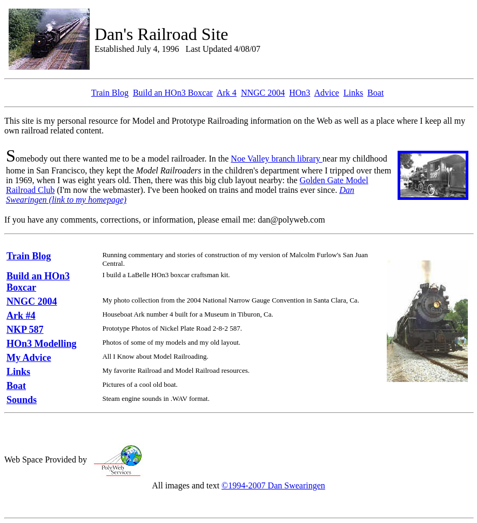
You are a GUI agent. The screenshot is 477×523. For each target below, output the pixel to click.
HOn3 (299, 92)
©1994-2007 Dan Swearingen (273, 485)
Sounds (21, 399)
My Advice (28, 357)
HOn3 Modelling (41, 343)
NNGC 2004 (263, 92)
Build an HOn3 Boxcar (173, 92)
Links (353, 92)
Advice (326, 92)
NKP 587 (25, 329)
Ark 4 (227, 92)
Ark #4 (21, 315)
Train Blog (110, 92)
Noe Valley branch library (276, 158)
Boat (375, 92)
